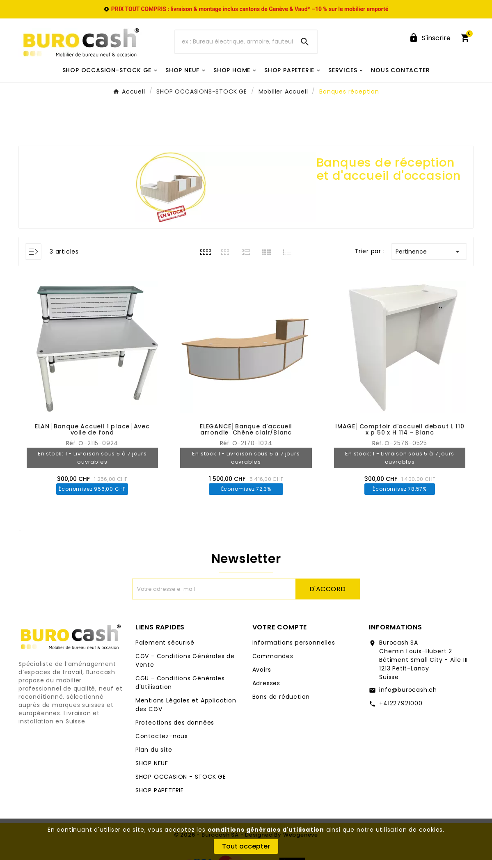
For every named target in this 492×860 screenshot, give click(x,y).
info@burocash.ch (408, 690)
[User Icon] (430, 38)
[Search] (305, 42)
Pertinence (429, 251)
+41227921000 (401, 703)
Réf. (378, 443)
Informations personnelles (293, 642)
